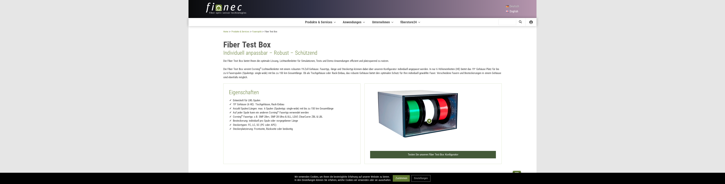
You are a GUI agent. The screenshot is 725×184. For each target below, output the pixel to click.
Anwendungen (354, 22)
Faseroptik (257, 31)
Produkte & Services (320, 22)
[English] (512, 11)
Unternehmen (383, 22)
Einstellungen (421, 178)
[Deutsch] (512, 6)
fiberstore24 (410, 22)
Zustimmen (401, 178)
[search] (507, 22)
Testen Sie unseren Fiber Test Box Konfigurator (433, 154)
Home (225, 31)
